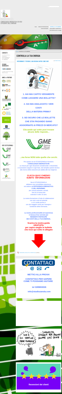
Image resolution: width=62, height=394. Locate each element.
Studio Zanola (7, 19)
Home (36, 26)
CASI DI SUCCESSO (44, 28)
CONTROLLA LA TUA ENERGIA (55, 26)
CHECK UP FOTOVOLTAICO (43, 26)
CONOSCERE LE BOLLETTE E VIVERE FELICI (27, 252)
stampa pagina (58, 60)
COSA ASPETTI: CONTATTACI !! (55, 28)
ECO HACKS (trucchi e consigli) (55, 30)
